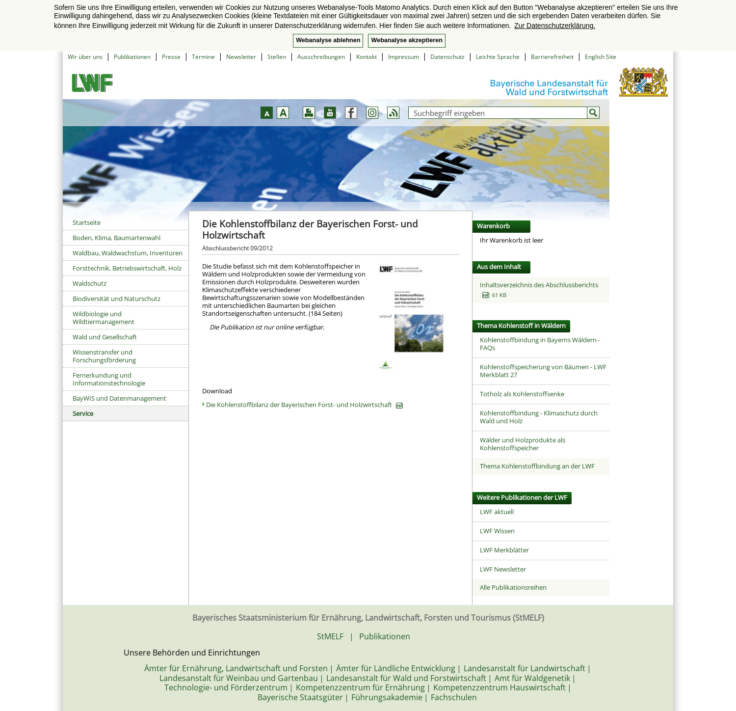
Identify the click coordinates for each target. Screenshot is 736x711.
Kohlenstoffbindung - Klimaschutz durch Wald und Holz (539, 417)
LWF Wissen (497, 530)
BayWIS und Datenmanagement (119, 398)
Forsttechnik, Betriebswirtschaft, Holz (127, 268)
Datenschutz (447, 57)
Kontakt (366, 57)
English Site (600, 57)
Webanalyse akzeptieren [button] (406, 40)
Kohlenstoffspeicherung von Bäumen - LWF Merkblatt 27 (543, 370)
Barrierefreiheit (552, 57)
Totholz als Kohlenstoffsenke (522, 393)
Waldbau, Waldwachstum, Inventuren (128, 252)
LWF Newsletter (503, 569)
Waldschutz (89, 283)
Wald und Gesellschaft (105, 336)
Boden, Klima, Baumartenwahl (116, 237)
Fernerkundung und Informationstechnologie (109, 379)
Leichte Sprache (498, 57)
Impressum (403, 57)
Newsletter (241, 57)
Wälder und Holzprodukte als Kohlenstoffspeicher (522, 444)
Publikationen (132, 57)
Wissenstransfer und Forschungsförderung (104, 356)
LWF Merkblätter (504, 550)
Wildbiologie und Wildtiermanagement (103, 317)
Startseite (87, 222)
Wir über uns (85, 57)
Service (83, 413)
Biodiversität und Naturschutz (116, 298)
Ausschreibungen (321, 57)
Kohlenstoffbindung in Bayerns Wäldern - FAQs (540, 343)
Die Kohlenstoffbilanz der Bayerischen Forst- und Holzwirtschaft (304, 404)
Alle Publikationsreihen (513, 587)
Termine (203, 57)
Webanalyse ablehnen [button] (328, 40)
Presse (171, 57)
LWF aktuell (497, 511)
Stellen (276, 57)
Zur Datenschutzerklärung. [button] (554, 25)
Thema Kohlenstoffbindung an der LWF (537, 466)
